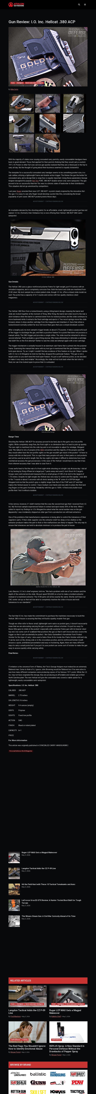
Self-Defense (15, 1040)
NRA (42, 450)
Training (24, 1040)
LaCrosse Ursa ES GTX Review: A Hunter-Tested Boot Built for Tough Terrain (51, 901)
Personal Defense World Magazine (20, 751)
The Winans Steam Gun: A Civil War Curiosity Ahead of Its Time (48, 916)
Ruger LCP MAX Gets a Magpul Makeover (39, 852)
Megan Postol (16, 1052)
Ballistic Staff (56, 1016)
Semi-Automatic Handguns (34, 83)
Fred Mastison (16, 1016)
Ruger (19, 191)
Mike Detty (14, 89)
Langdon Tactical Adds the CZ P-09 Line (39, 868)
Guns (13, 83)
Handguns (20, 83)
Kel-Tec (35, 181)
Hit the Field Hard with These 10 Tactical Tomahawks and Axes (48, 884)
